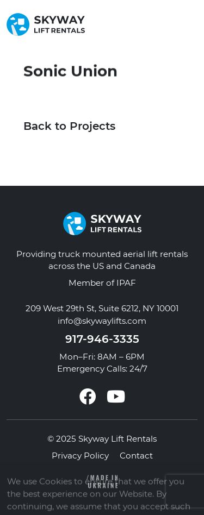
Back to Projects (69, 126)
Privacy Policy (80, 455)
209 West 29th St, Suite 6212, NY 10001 (102, 308)
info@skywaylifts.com (102, 321)
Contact (136, 455)
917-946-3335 (102, 339)
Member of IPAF (102, 283)
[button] (189, 24)
